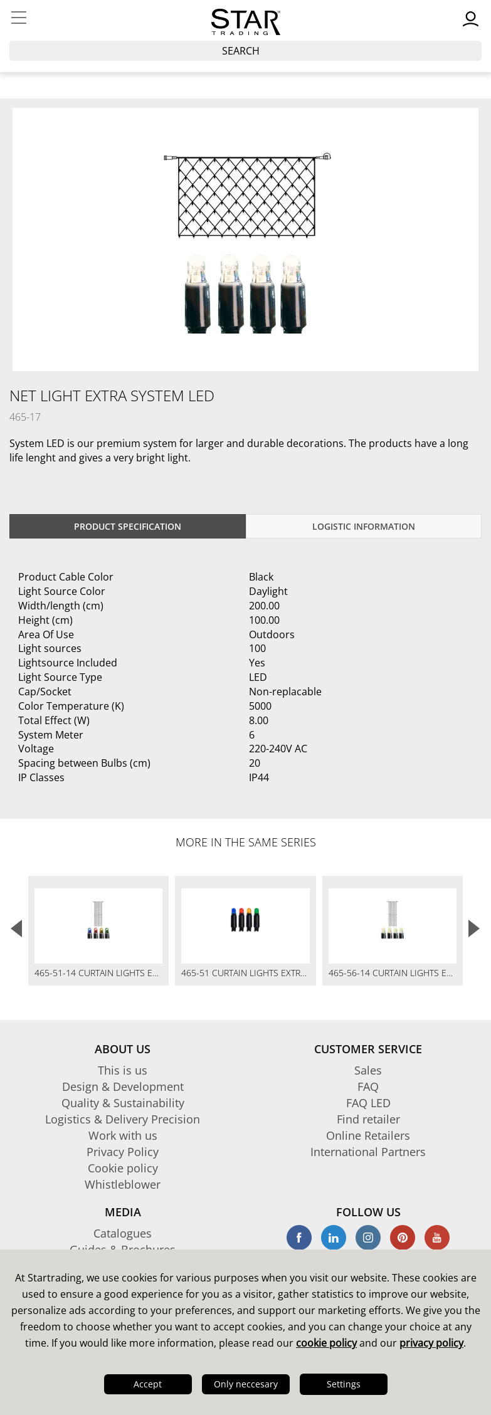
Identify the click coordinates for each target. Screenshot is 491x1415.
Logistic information (363, 526)
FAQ (368, 1086)
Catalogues (122, 1233)
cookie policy (326, 1343)
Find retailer (368, 1119)
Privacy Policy (123, 1151)
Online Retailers (368, 1135)
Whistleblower (123, 1184)
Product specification (127, 526)
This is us (122, 1070)
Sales (368, 1070)
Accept (148, 1384)
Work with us (122, 1135)
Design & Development (123, 1086)
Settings (344, 1384)
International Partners (368, 1151)
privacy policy (431, 1343)
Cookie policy (123, 1168)
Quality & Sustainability (122, 1102)
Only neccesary (246, 1384)
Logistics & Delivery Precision (122, 1119)
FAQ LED (368, 1102)
